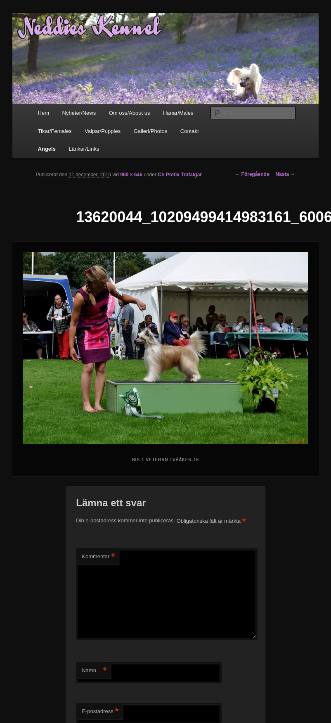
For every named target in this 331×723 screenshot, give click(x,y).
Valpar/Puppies (103, 131)
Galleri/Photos (151, 131)
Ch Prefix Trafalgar (180, 175)
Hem (43, 113)
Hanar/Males (178, 113)
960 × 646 (131, 175)
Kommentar (98, 557)
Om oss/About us (129, 113)
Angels (47, 149)
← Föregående (252, 174)
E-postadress (100, 712)
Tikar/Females (55, 131)
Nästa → (286, 174)
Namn (94, 671)
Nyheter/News (79, 113)
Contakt (189, 131)
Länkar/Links (84, 149)
